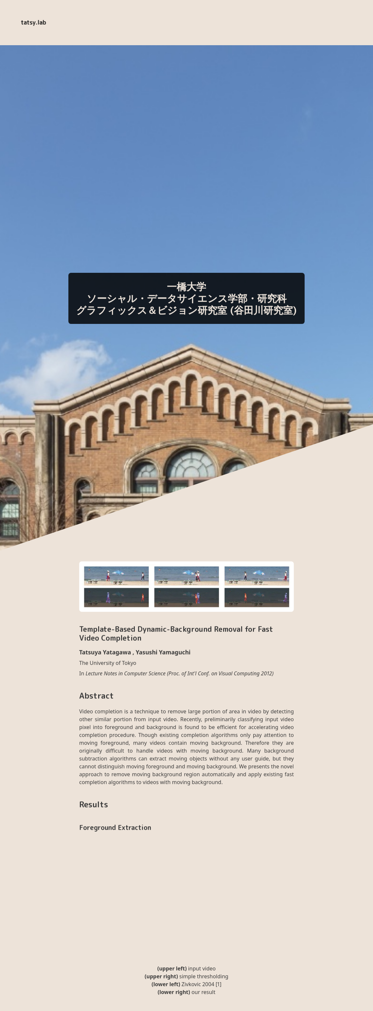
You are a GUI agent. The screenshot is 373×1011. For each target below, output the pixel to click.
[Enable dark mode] (120, 22)
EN (141, 22)
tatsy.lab (33, 22)
